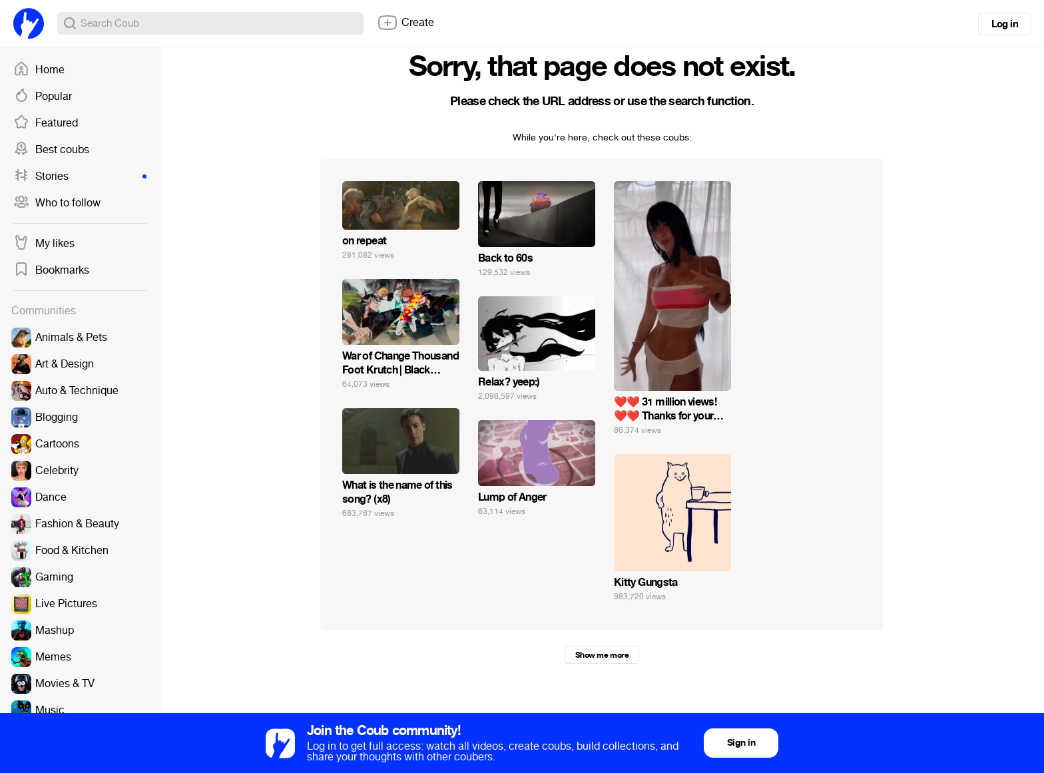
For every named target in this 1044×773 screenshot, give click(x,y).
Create (405, 22)
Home (39, 70)
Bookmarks (51, 270)
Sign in (741, 742)
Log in (1004, 24)
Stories (79, 176)
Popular (42, 96)
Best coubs (51, 149)
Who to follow (57, 203)
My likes (44, 243)
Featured (45, 123)
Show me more (602, 655)
